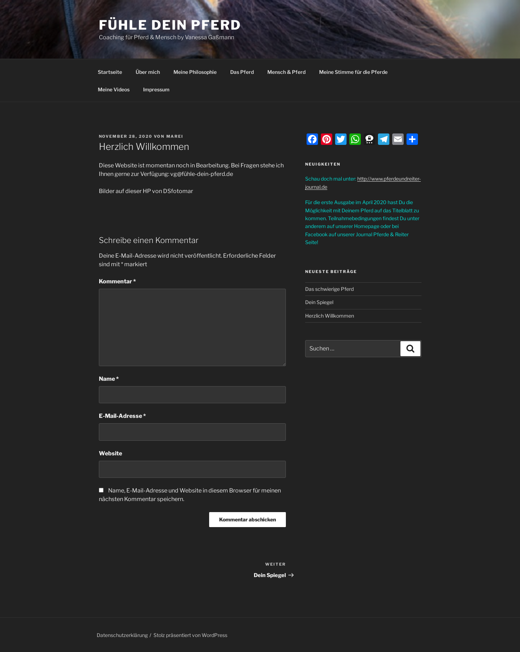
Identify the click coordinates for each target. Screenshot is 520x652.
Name (109, 378)
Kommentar (117, 281)
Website (110, 453)
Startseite (110, 72)
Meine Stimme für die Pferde (353, 72)
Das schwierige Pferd (329, 289)
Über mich (148, 72)
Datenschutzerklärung (122, 635)
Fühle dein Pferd (170, 25)
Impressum (156, 89)
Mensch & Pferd (286, 72)
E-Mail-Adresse (122, 416)
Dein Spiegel (319, 302)
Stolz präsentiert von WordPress (190, 635)
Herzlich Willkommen (329, 316)
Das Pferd (242, 72)
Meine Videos (114, 89)
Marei (175, 136)
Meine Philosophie (195, 72)
